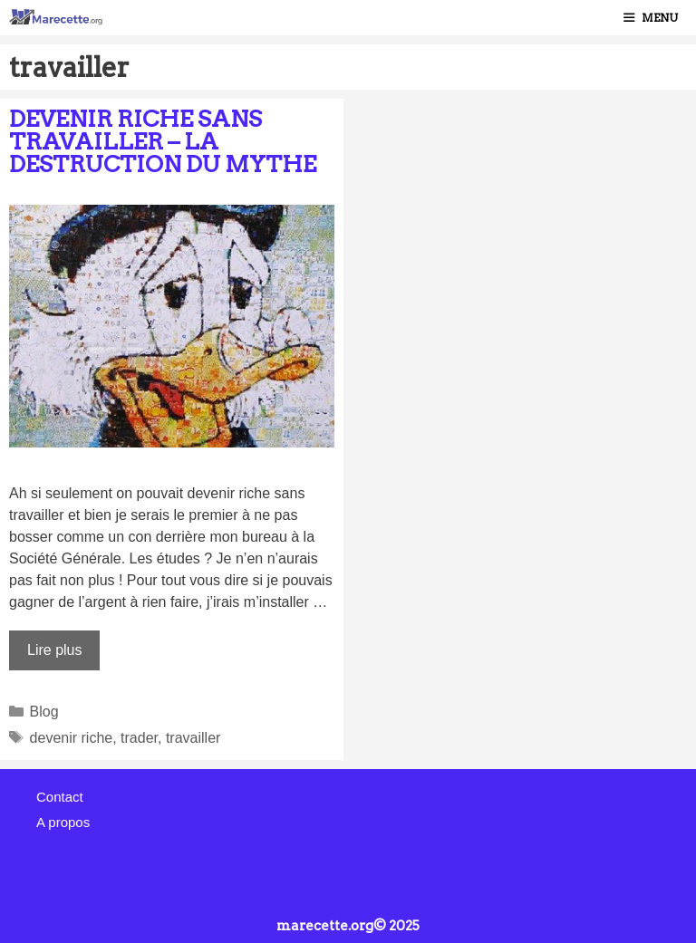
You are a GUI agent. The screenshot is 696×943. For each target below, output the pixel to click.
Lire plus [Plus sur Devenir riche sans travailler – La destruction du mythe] (54, 650)
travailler (193, 738)
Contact (59, 796)
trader (139, 738)
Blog (44, 711)
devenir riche (71, 738)
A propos (63, 822)
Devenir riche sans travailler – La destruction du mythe (162, 141)
